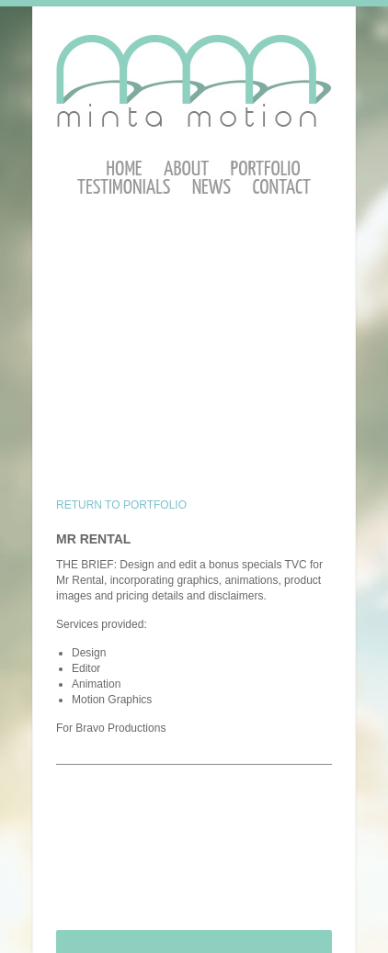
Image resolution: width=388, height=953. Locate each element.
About (186, 169)
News (211, 187)
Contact (281, 187)
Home (124, 169)
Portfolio (266, 169)
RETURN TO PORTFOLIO (121, 505)
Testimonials (123, 187)
